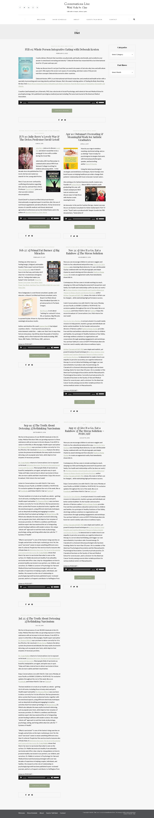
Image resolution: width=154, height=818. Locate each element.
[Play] (21, 102)
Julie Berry (39, 148)
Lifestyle (83, 247)
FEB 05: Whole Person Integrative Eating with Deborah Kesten (62, 49)
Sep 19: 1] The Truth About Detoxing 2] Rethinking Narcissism (39, 427)
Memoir (41, 130)
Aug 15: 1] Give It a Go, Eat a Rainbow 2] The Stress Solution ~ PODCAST (84, 431)
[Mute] (97, 102)
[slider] (59, 102)
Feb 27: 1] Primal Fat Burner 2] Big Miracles (39, 251)
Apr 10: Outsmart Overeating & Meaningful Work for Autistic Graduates (84, 137)
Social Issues (91, 130)
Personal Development (46, 247)
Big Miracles (44, 311)
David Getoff (30, 189)
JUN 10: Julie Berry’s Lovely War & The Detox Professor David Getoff (39, 138)
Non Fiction (69, 46)
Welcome (41, 19)
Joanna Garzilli (44, 326)
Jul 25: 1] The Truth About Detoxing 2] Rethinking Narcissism (39, 620)
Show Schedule (60, 19)
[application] (62, 102)
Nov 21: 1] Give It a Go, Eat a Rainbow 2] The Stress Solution (84, 251)
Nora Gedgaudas (24, 269)
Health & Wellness (57, 46)
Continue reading (62, 110)
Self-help (54, 422)
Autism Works (76, 184)
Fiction (21, 130)
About (76, 19)
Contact (113, 19)
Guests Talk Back (94, 19)
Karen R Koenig (91, 164)
